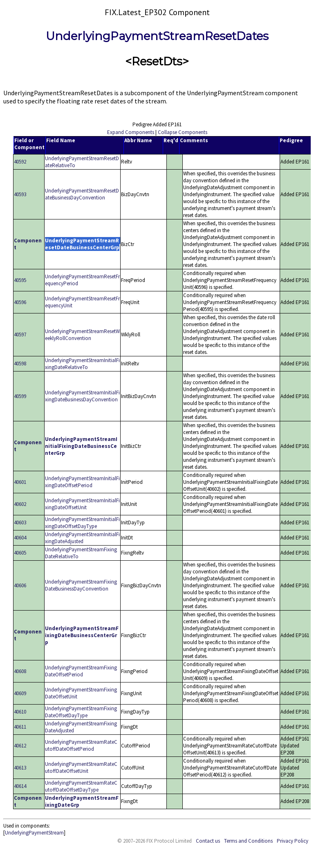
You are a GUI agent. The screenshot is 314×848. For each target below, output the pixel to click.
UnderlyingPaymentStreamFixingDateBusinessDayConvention (81, 585)
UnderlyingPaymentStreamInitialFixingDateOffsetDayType (82, 523)
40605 (20, 552)
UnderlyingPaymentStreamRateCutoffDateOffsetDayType (81, 786)
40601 (20, 482)
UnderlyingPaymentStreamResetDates (157, 36)
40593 (20, 194)
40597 (20, 334)
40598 (20, 363)
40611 (20, 726)
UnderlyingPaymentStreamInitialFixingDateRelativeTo (82, 364)
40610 (20, 711)
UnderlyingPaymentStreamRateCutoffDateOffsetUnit (81, 767)
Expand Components (130, 132)
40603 (20, 522)
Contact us (208, 840)
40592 (20, 161)
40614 (20, 786)
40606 (20, 585)
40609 (20, 693)
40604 (20, 537)
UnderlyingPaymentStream (34, 832)
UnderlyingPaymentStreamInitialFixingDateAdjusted (82, 538)
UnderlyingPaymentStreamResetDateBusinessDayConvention (82, 194)
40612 (20, 745)
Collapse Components (182, 132)
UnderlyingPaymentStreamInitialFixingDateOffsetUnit (82, 504)
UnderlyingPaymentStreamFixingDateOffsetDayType (81, 712)
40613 (20, 767)
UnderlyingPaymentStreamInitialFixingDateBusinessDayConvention (82, 396)
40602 (20, 504)
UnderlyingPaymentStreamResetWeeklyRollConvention (82, 335)
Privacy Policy (292, 840)
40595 (20, 280)
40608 (20, 671)
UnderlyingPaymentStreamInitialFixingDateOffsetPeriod (82, 482)
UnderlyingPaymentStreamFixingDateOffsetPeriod (81, 671)
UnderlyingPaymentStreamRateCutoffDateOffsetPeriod (81, 745)
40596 (20, 302)
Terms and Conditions (248, 840)
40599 (20, 396)
